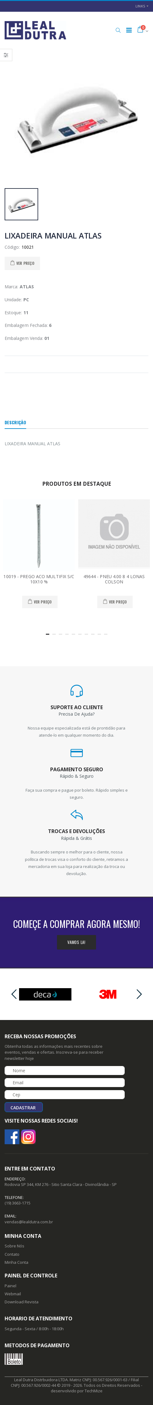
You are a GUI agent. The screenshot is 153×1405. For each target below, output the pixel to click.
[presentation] (13, 994)
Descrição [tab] (15, 422)
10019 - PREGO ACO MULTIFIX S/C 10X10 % (38, 579)
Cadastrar (23, 1108)
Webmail (13, 1294)
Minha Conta (16, 1262)
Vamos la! (76, 942)
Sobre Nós (14, 1246)
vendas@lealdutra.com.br (29, 1222)
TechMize (94, 1391)
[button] (118, 30)
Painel (10, 1286)
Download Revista (21, 1302)
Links (140, 6)
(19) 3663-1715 (17, 1203)
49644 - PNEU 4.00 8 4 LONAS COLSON (114, 579)
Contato (12, 1254)
